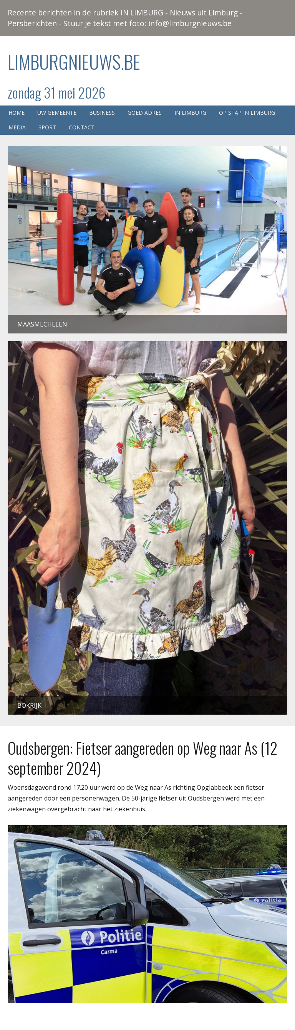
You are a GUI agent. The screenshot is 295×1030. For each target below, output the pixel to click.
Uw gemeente (56, 112)
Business (102, 112)
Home (16, 112)
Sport (47, 127)
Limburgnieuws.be (74, 61)
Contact (81, 127)
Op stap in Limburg (247, 112)
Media (17, 127)
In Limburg (190, 112)
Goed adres (145, 112)
